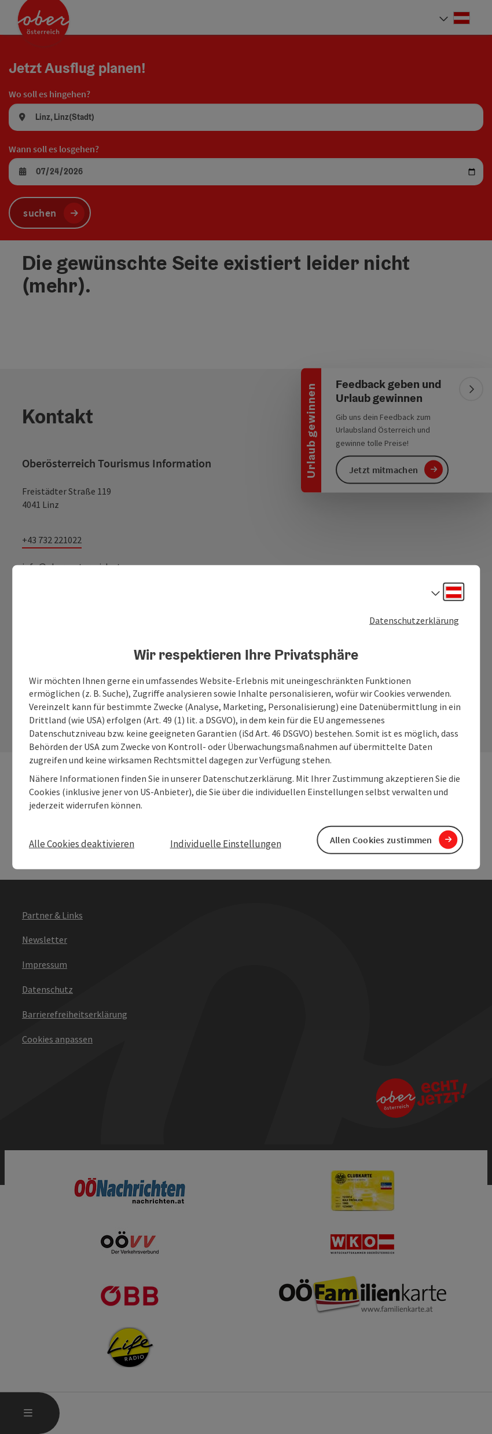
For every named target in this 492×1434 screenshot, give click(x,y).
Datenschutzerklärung (414, 621)
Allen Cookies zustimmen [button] (381, 839)
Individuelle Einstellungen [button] (225, 843)
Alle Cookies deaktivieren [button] (81, 843)
